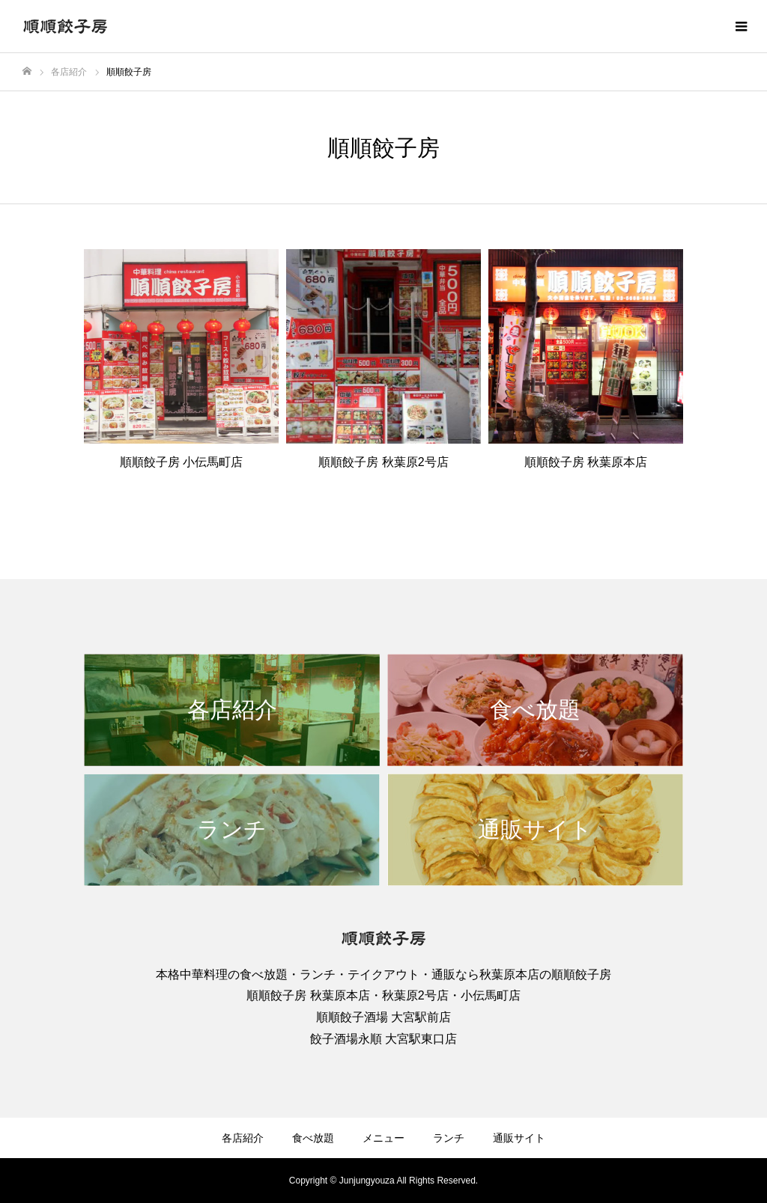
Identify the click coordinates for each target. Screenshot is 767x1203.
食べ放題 (313, 1138)
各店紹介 (243, 1138)
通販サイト (519, 1138)
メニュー (383, 1138)
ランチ (448, 1138)
